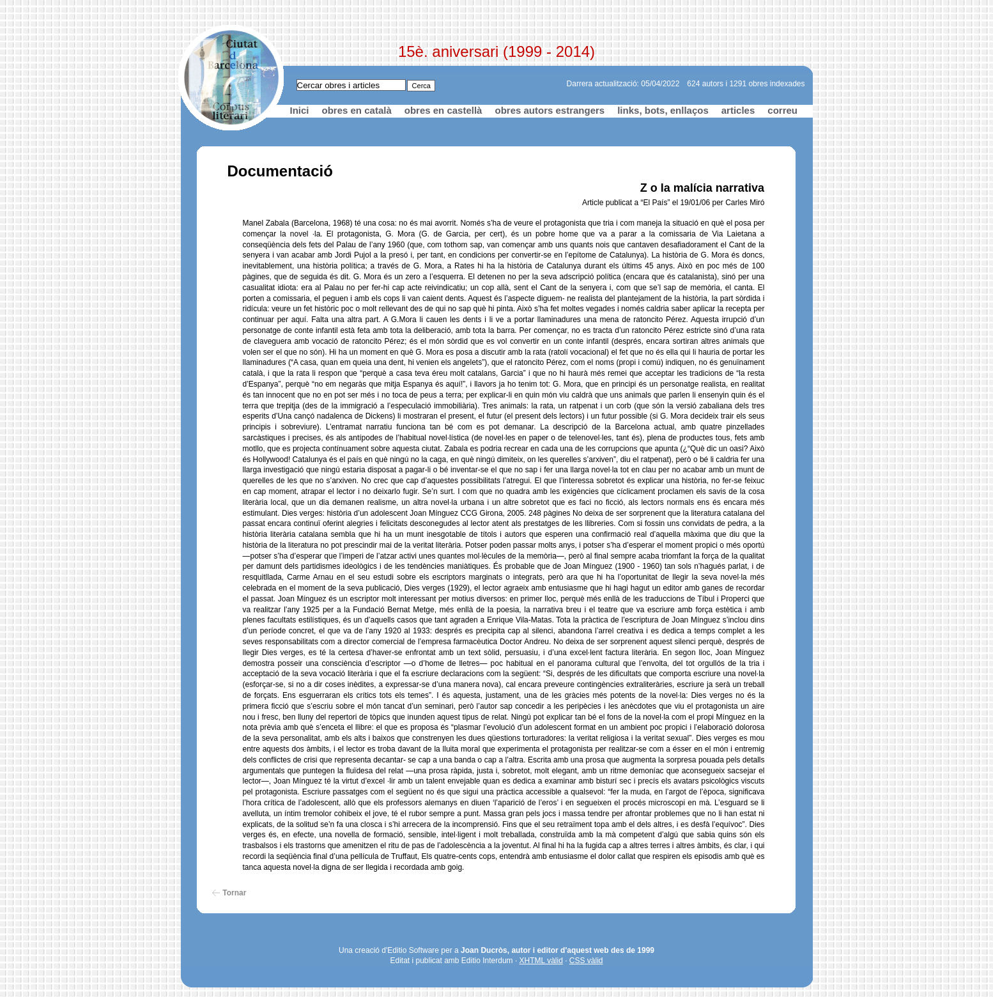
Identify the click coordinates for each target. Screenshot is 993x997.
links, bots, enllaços (663, 110)
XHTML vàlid (541, 960)
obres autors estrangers (549, 110)
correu (782, 110)
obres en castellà (443, 110)
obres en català (357, 110)
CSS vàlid (586, 960)
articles (738, 110)
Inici (299, 110)
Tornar (234, 892)
